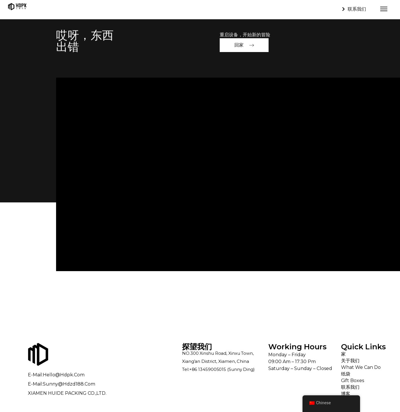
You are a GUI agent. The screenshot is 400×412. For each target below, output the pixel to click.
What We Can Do (361, 367)
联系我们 (350, 387)
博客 (345, 393)
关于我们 (350, 360)
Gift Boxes (352, 380)
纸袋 (345, 374)
